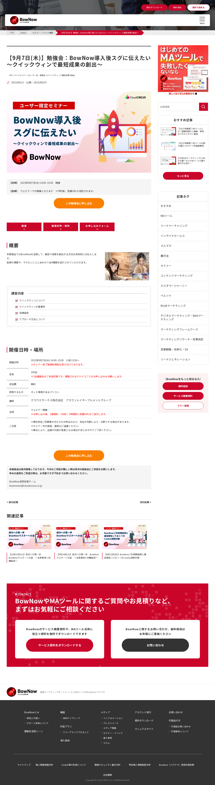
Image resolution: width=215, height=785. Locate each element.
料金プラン (66, 726)
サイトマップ (24, 764)
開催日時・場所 (61, 225)
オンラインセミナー (18, 75)
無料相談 (183, 386)
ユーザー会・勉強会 (37, 75)
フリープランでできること (76, 732)
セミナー (166, 266)
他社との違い (33, 718)
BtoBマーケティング (173, 306)
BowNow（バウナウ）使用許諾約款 (176, 764)
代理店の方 (174, 720)
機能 (62, 712)
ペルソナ (166, 295)
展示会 (165, 256)
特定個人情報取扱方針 (140, 764)
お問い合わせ (155, 645)
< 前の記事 (12, 502)
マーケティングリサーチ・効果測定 (182, 339)
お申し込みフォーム (97, 225)
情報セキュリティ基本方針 (107, 764)
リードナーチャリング (174, 226)
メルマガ (166, 246)
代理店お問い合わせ (181, 726)
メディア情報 (109, 728)
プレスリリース (110, 723)
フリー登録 (183, 405)
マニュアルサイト (144, 729)
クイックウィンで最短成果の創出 (61, 75)
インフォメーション (113, 718)
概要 (24, 225)
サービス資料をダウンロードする (59, 645)
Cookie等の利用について (73, 764)
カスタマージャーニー (174, 286)
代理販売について (180, 731)
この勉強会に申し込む (79, 203)
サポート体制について (38, 723)
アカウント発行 (143, 712)
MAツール (166, 216)
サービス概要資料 (183, 396)
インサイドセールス (173, 236)
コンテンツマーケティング (177, 275)
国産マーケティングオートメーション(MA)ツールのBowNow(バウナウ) (72, 692)
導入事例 (65, 740)
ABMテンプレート (71, 718)
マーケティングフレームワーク (179, 329)
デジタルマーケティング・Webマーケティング (182, 317)
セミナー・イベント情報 (28, 47)
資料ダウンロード (144, 720)
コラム (106, 742)
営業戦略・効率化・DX (174, 349)
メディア (105, 712)
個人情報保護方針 (44, 764)
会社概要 (107, 775)
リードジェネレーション (175, 359)
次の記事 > (145, 502)
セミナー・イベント (113, 733)
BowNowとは (31, 712)
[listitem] (54, 258)
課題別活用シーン (33, 731)
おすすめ (166, 206)
